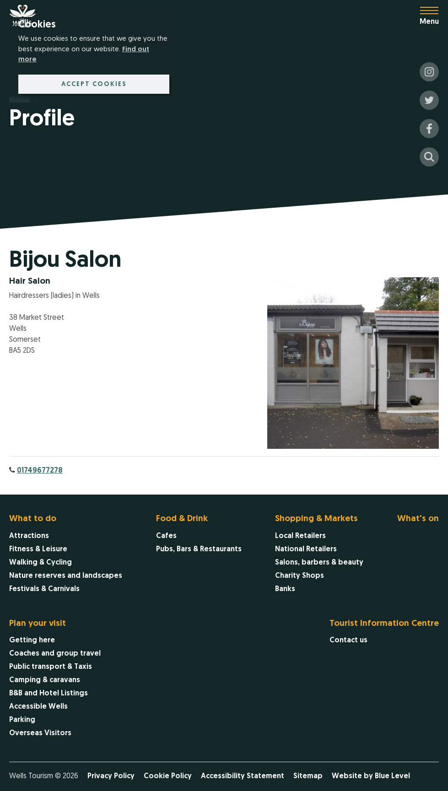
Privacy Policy (111, 776)
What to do (32, 519)
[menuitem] (65, 555)
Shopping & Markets (316, 519)
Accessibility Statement (242, 776)
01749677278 (40, 470)
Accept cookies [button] (94, 84)
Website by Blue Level (371, 776)
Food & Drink (182, 519)
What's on (418, 519)
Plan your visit (37, 623)
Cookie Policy (168, 776)
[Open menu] (434, 16)
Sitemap (308, 776)
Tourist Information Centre (384, 623)
